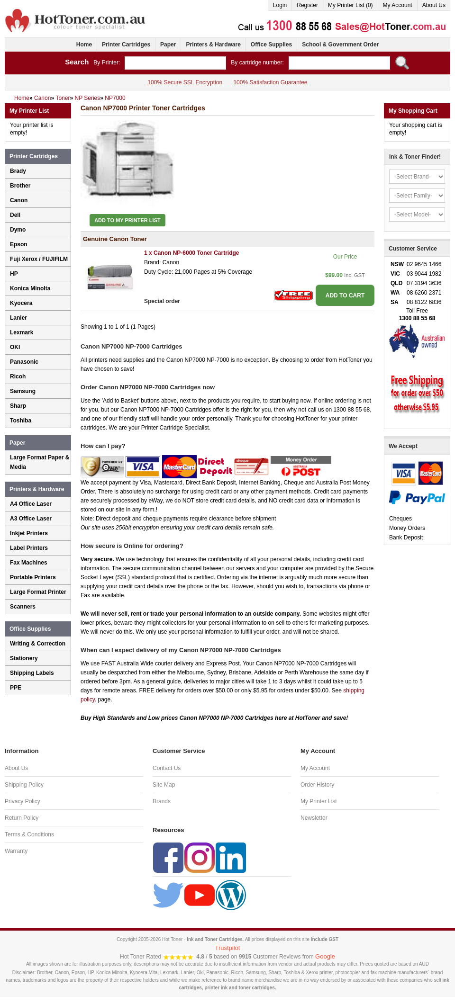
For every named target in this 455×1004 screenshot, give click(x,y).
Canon (18, 200)
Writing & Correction (37, 643)
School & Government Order (340, 44)
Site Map (164, 784)
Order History (317, 784)
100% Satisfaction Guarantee (270, 82)
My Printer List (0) (350, 5)
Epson (18, 244)
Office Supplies (271, 44)
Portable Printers (33, 577)
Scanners (23, 606)
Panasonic (24, 362)
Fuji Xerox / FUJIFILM (39, 259)
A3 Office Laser (31, 518)
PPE (15, 687)
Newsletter (314, 818)
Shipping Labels (32, 673)
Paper (168, 44)
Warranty (16, 851)
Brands (162, 801)
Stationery (24, 658)
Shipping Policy (24, 784)
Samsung (23, 391)
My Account (397, 5)
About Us (434, 5)
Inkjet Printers (29, 533)
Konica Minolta (30, 288)
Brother (20, 185)
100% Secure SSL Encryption (184, 82)
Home (84, 44)
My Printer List (318, 801)
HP (14, 273)
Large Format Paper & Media (39, 462)
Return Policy (21, 818)
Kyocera (21, 303)
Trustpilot (227, 947)
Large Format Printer (38, 592)
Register (307, 5)
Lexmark (21, 332)
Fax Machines (28, 562)
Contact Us (167, 768)
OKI (15, 347)
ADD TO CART (345, 295)
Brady (18, 171)
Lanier (18, 317)
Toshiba (20, 420)
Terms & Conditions (29, 834)
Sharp (18, 406)
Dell (15, 215)
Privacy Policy (22, 801)
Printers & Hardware (213, 44)
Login (280, 5)
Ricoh (18, 376)
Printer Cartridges (126, 44)
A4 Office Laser (31, 504)
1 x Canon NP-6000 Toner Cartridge (191, 253)
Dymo (18, 229)
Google (325, 956)
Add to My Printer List (127, 220)
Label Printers (29, 548)
